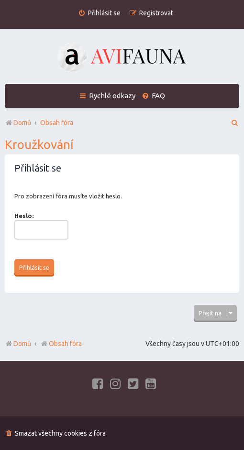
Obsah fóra (61, 343)
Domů (22, 343)
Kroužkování (39, 144)
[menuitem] (99, 13)
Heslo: (23, 215)
